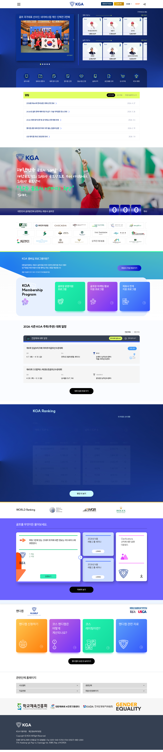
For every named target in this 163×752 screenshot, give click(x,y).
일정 (27, 353)
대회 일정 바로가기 (81, 391)
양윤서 (47, 455)
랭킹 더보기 (144, 15)
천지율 (97, 481)
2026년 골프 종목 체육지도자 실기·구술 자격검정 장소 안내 (46, 111)
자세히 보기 (81, 589)
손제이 (97, 455)
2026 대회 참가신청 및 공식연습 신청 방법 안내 (42, 120)
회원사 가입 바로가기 (129, 268)
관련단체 (89, 685)
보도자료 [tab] (119, 95)
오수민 (47, 461)
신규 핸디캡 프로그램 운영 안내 (37, 136)
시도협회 (22, 685)
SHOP (137, 4)
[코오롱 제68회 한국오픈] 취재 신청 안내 (40, 103)
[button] (144, 4)
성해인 (47, 481)
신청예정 (98, 551)
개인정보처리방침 (34, 731)
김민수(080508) (97, 461)
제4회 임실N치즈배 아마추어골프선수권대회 (44, 348)
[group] (92, 26)
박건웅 (97, 475)
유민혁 (97, 468)
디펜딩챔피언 (99, 374)
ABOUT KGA (107, 4)
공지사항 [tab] (111, 95)
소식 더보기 (70, 55)
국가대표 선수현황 (124, 417)
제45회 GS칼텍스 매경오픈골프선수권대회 (44, 369)
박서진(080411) (47, 448)
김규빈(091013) (47, 468)
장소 (62, 353)
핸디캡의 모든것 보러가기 (81, 661)
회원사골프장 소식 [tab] (131, 95)
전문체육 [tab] (128, 332)
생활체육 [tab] (137, 332)
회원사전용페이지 (92, 691)
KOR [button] (128, 4)
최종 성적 (132, 348)
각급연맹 (22, 691)
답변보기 (48, 576)
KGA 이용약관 (21, 731)
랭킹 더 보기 (81, 493)
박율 (47, 475)
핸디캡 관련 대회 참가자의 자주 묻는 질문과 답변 (42, 128)
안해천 (97, 448)
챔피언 (97, 353)
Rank (85, 19)
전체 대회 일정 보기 (115, 338)
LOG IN (119, 4)
